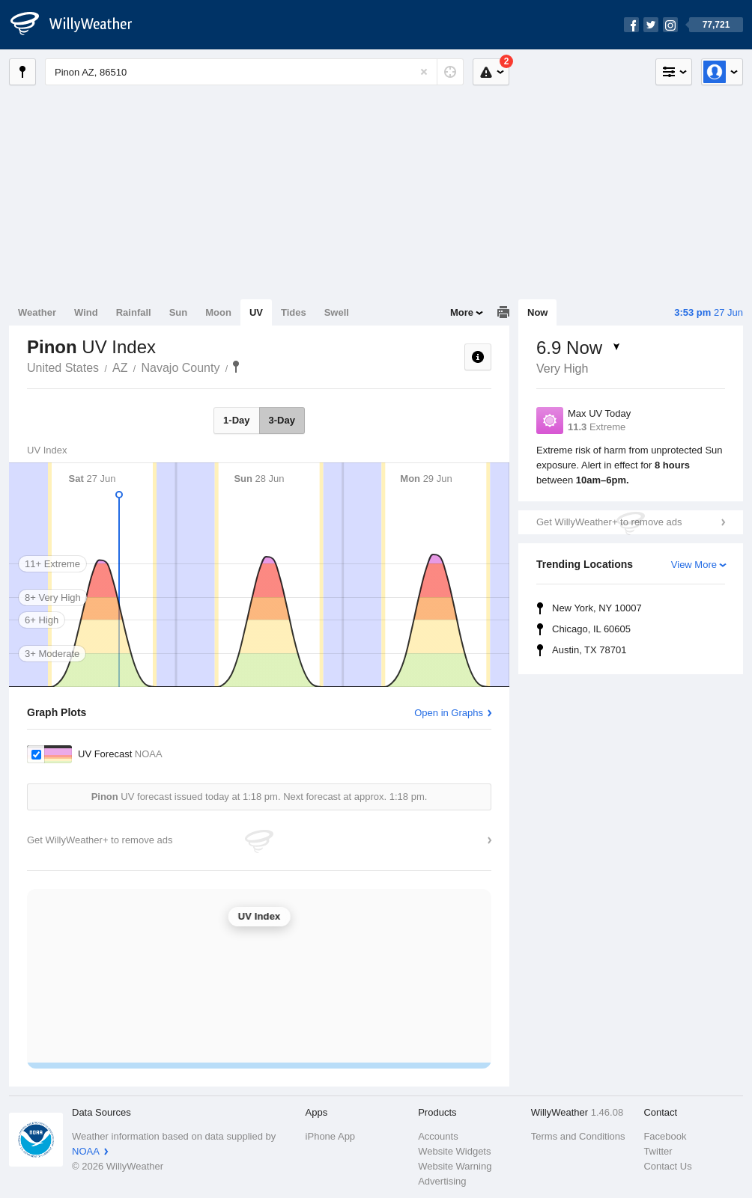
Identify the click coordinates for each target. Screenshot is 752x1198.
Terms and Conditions (578, 1136)
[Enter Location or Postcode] (254, 71)
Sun (178, 312)
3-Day (282, 420)
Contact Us (667, 1166)
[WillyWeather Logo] (79, 24)
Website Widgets (454, 1151)
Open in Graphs (448, 712)
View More (694, 564)
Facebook (664, 1136)
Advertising (442, 1181)
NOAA (86, 1151)
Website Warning (454, 1166)
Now (537, 312)
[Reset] (424, 72)
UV (256, 312)
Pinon (235, 367)
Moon (218, 312)
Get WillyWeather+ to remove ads (609, 522)
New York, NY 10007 (597, 608)
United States (63, 367)
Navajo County (181, 367)
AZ (119, 367)
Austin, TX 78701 (589, 649)
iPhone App (331, 1136)
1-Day (236, 420)
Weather (37, 312)
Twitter (657, 1151)
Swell (336, 312)
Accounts (438, 1136)
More (461, 312)
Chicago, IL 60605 (591, 629)
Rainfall (133, 312)
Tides (293, 312)
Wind (86, 312)
